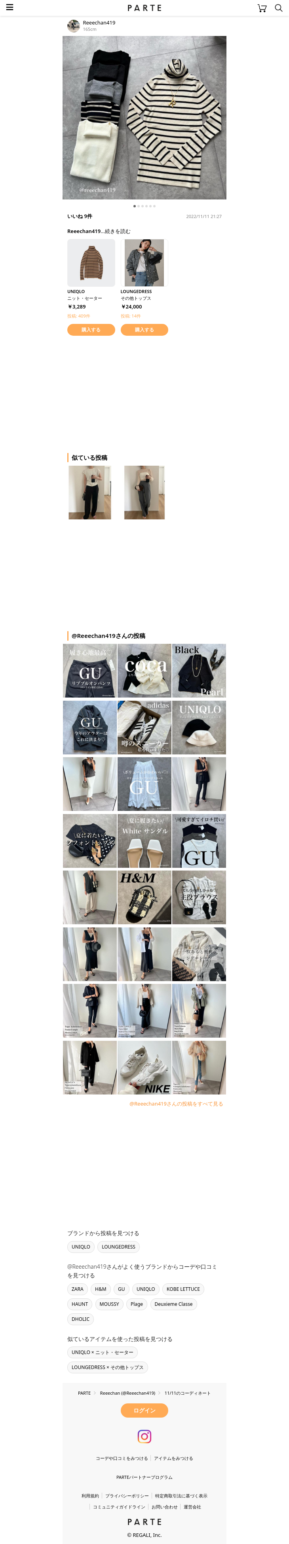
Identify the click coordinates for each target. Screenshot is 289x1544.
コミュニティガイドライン (119, 1507)
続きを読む (118, 231)
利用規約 (90, 1496)
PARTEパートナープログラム (144, 1477)
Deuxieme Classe (174, 1304)
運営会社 (192, 1507)
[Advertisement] (126, 393)
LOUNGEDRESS (118, 1246)
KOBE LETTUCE (183, 1289)
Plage (137, 1304)
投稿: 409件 (78, 316)
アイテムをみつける (173, 1458)
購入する (91, 329)
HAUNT (80, 1304)
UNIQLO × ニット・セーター (102, 1352)
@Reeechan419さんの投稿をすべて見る (176, 1103)
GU (121, 1289)
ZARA (78, 1289)
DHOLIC (80, 1319)
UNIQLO (81, 1246)
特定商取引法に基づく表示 (181, 1496)
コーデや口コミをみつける (122, 1458)
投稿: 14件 (131, 316)
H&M (100, 1289)
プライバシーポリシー (127, 1496)
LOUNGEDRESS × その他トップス (108, 1367)
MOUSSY (109, 1304)
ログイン (144, 1410)
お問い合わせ (165, 1507)
